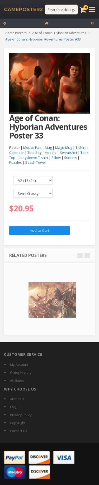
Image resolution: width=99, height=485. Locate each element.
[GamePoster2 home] (23, 9)
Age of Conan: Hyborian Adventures (59, 33)
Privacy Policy (21, 414)
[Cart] (83, 9)
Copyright (17, 422)
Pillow (56, 157)
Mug (48, 147)
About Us (17, 399)
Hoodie (50, 152)
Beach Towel (35, 162)
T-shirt (81, 147)
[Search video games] (61, 10)
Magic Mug (63, 147)
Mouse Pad (32, 147)
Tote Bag (34, 152)
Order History (21, 372)
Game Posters (15, 33)
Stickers (70, 157)
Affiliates (17, 380)
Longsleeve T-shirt (33, 157)
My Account (19, 364)
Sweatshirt (68, 152)
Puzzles (15, 162)
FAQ (13, 407)
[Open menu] (92, 9)
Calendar (16, 152)
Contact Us (18, 430)
